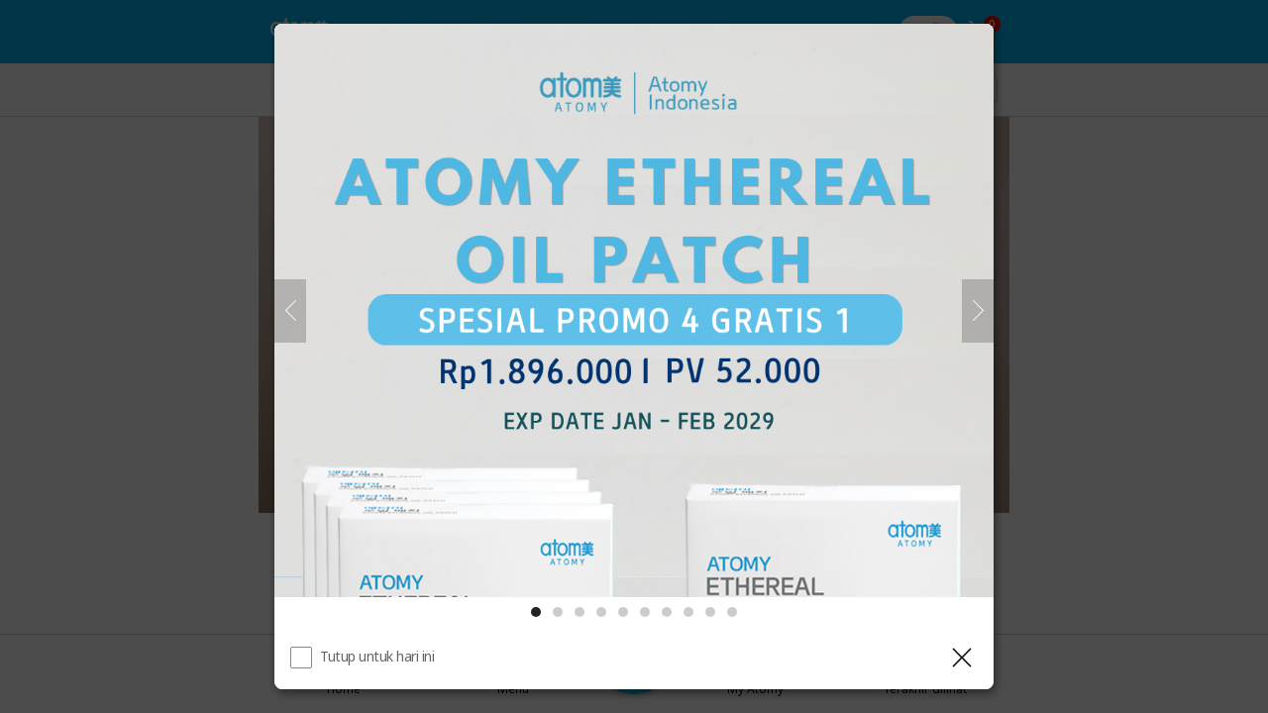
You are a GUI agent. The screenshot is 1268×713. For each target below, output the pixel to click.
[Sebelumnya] (290, 311)
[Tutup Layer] (962, 657)
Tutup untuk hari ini (377, 656)
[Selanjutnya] (978, 311)
